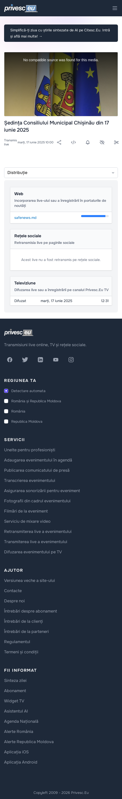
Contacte (13, 590)
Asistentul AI (16, 711)
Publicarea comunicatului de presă (37, 470)
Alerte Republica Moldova (29, 741)
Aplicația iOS (16, 752)
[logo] (18, 332)
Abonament (15, 690)
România (18, 411)
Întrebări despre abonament (30, 611)
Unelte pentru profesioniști (29, 450)
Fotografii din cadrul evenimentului (37, 501)
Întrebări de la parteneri (26, 631)
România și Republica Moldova (36, 401)
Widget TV (14, 701)
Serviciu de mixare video (27, 521)
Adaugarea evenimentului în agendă (38, 460)
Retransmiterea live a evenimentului (38, 531)
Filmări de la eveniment (26, 511)
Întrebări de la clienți (23, 621)
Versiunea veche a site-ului (29, 580)
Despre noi (14, 601)
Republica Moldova (26, 421)
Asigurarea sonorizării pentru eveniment (42, 490)
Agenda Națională (21, 721)
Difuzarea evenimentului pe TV (33, 552)
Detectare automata (28, 391)
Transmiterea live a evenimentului (35, 541)
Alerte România (18, 731)
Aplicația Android (20, 762)
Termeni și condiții (21, 652)
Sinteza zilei (15, 680)
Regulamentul (17, 641)
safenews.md (25, 217)
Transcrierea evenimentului (29, 480)
